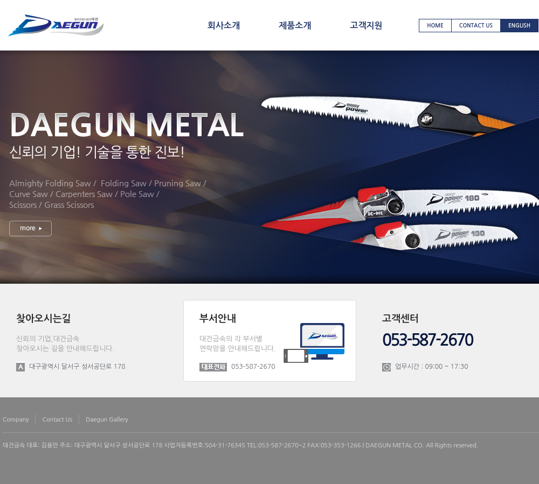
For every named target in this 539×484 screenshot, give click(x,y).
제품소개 (295, 26)
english (519, 25)
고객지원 (366, 26)
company (16, 420)
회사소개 (224, 26)
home (435, 25)
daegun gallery (107, 420)
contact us (476, 25)
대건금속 (14, 445)
